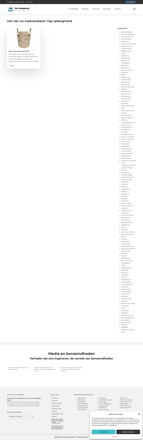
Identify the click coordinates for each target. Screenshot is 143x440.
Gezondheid (126, 156)
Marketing (125, 225)
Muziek (124, 239)
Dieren (124, 113)
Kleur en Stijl (126, 203)
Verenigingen (126, 291)
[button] (139, 414)
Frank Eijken (124, 403)
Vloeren (124, 301)
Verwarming (126, 299)
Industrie (125, 182)
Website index (56, 408)
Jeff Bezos (102, 407)
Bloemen (125, 72)
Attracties (125, 41)
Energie (124, 132)
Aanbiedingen (127, 32)
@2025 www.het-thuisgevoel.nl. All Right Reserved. (71, 437)
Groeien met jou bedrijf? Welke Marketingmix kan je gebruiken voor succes (45, 369)
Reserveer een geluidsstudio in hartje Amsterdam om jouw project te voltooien (71, 369)
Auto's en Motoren (128, 44)
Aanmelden (55, 406)
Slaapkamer (126, 258)
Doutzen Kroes (83, 405)
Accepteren (103, 432)
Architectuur (126, 39)
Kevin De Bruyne (125, 402)
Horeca (124, 170)
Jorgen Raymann (126, 407)
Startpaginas (126, 268)
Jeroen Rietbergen (105, 403)
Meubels (11, 66)
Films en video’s (127, 139)
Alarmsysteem (127, 37)
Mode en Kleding (128, 232)
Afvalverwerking (127, 34)
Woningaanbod (127, 318)
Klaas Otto (123, 398)
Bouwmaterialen (128, 87)
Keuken (124, 199)
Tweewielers (126, 282)
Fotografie (125, 144)
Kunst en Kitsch (127, 215)
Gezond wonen (127, 153)
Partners (85, 9)
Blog (123, 75)
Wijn (123, 308)
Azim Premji (82, 409)
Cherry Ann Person (126, 400)
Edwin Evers (82, 398)
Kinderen (125, 201)
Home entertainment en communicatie (128, 165)
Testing (124, 272)
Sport (123, 265)
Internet (124, 184)
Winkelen (125, 311)
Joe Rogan (102, 398)
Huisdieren (125, 172)
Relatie (124, 256)
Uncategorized (127, 284)
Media (123, 227)
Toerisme (125, 275)
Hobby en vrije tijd (128, 161)
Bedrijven (125, 65)
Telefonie (124, 270)
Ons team (107, 9)
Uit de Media (73, 9)
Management (126, 222)
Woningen (125, 320)
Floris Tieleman (83, 403)
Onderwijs (125, 241)
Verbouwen (125, 289)
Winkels (124, 313)
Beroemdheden (57, 403)
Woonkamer (126, 322)
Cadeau (124, 89)
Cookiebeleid (115, 436)
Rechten (124, 253)
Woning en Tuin (127, 315)
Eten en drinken (127, 137)
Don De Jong (103, 405)
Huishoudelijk (126, 175)
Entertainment (127, 134)
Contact (118, 9)
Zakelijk (124, 325)
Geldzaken (125, 146)
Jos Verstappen (83, 407)
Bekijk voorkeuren (128, 432)
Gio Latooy (81, 400)
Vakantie (124, 287)
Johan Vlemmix (125, 405)
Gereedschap (126, 149)
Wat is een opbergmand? (19, 51)
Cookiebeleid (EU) (57, 414)
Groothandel (126, 158)
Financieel (125, 141)
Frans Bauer (82, 402)
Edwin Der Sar (104, 409)
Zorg (123, 332)
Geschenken (126, 151)
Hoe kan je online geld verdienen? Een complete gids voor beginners (58, 427)
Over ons (95, 9)
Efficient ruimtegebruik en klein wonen (128, 122)
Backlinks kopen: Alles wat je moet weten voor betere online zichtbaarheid (58, 421)
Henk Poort (102, 402)
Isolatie (124, 191)
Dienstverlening (127, 111)
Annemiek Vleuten (105, 400)
